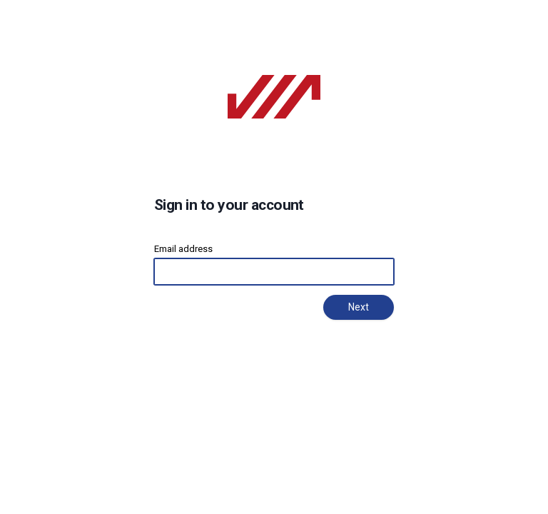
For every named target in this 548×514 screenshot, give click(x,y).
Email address (183, 248)
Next (358, 307)
